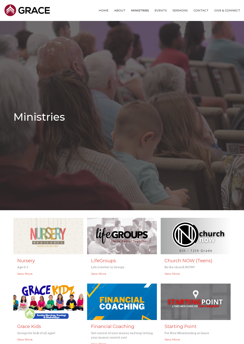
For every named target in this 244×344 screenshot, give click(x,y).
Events (161, 10)
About (119, 10)
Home (103, 10)
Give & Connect (227, 10)
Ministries (140, 10)
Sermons (180, 10)
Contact (201, 10)
